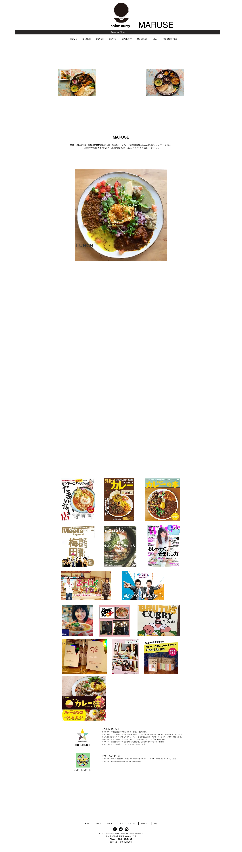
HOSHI (77, 745)
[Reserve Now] (117, 32)
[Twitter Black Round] (121, 829)
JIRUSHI (85, 745)
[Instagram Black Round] (127, 829)
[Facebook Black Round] (115, 829)
